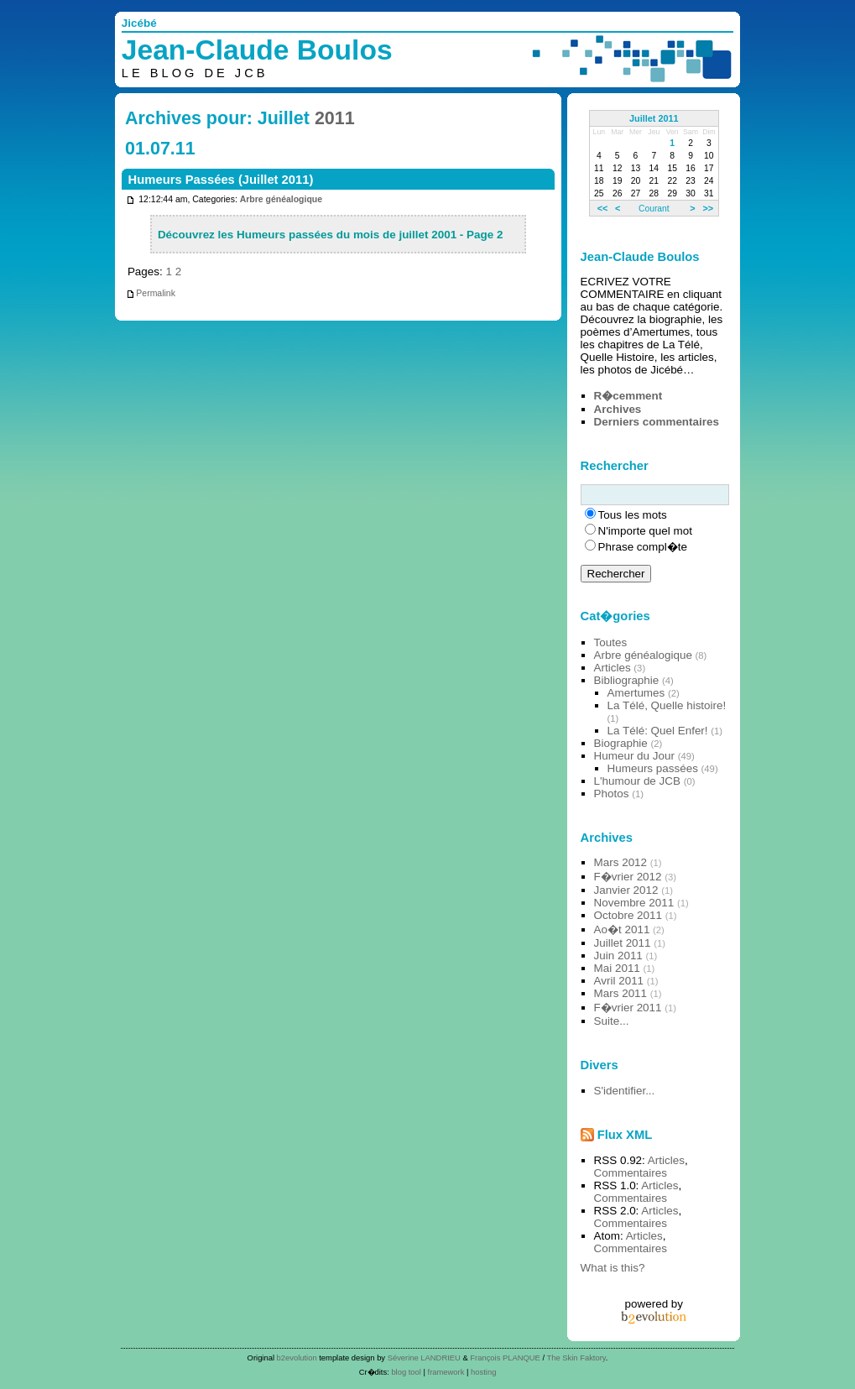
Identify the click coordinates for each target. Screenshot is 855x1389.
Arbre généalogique (281, 199)
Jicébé (139, 23)
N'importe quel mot (645, 531)
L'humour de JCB (637, 781)
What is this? (613, 1267)
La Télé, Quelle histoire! (667, 705)
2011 (335, 118)
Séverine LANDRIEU (424, 1357)
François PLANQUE (505, 1357)
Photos (611, 793)
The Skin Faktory (576, 1357)
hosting (483, 1371)
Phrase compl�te (642, 546)
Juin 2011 (618, 955)
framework (446, 1371)
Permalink (150, 293)
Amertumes (636, 693)
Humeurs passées (652, 768)
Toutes (611, 642)
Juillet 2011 (654, 118)
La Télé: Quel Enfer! (657, 730)
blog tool (406, 1371)
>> (707, 208)
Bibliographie (626, 680)
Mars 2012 (621, 862)
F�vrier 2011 (628, 1007)
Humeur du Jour (634, 755)
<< (602, 208)
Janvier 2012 (626, 890)
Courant (654, 208)
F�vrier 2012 (628, 876)
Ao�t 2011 (622, 929)
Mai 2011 (617, 968)
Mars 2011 (621, 993)
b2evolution (297, 1357)
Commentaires (630, 1173)
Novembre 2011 (634, 902)
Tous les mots (632, 515)
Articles (612, 667)
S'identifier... (624, 1090)
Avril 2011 (619, 980)
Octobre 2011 (628, 915)
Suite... (611, 1021)
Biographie (621, 743)
